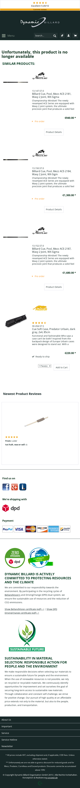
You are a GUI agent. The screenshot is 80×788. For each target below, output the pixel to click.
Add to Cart (62, 367)
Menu (8, 35)
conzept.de (52, 777)
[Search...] (46, 35)
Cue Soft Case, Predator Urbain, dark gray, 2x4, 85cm (53, 330)
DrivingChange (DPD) (36, 594)
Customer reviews (40, 10)
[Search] (55, 36)
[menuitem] (8, 36)
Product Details (54, 132)
